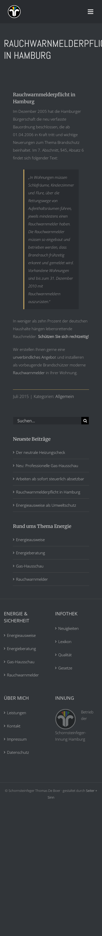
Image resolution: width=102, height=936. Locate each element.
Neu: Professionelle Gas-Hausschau (47, 465)
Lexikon (64, 641)
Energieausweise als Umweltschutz (46, 505)
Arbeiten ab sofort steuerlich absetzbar (50, 478)
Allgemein (64, 396)
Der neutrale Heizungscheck (40, 452)
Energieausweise (30, 539)
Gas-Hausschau (29, 566)
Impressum (17, 739)
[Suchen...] (47, 420)
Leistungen (16, 712)
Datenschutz (18, 752)
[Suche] (85, 420)
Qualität (65, 654)
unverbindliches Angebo (34, 357)
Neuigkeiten (68, 628)
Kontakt (13, 725)
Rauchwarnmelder (29, 372)
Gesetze (65, 667)
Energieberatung (30, 552)
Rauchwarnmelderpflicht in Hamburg (48, 492)
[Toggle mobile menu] (91, 11)
